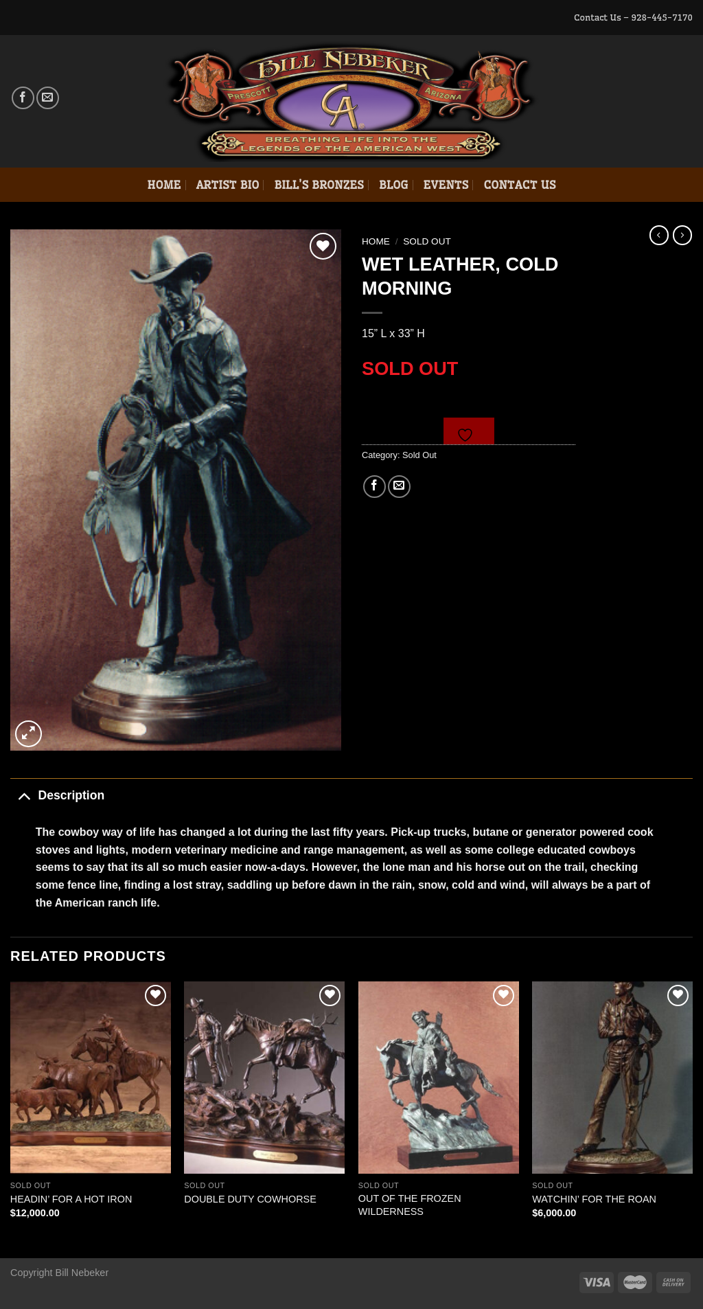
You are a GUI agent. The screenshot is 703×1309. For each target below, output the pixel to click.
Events (446, 185)
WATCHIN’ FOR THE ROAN (594, 1199)
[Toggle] (23, 795)
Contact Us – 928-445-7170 (633, 17)
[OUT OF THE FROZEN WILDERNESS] (438, 1077)
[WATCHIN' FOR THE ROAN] (612, 1077)
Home (164, 185)
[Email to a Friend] (399, 486)
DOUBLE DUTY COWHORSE (250, 1199)
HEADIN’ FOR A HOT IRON (71, 1199)
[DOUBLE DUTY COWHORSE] (264, 1077)
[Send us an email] (47, 98)
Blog (393, 185)
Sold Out (427, 241)
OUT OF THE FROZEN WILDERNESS (409, 1205)
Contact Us (519, 185)
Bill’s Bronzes (318, 185)
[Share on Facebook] (374, 486)
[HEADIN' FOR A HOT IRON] (90, 1077)
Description (57, 795)
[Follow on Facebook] (23, 98)
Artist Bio (228, 185)
